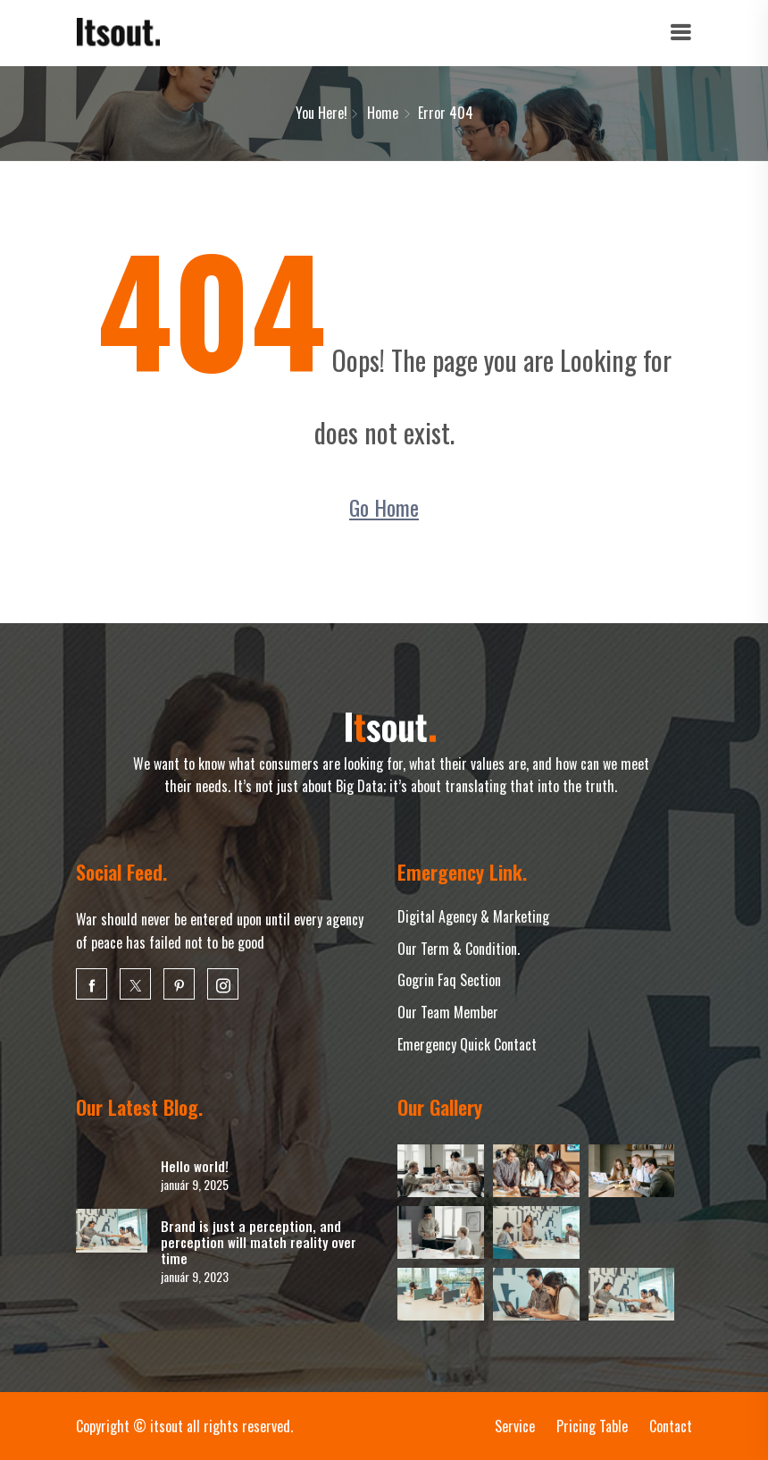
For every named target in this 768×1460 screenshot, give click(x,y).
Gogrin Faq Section (449, 980)
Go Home (384, 507)
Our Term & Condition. (458, 948)
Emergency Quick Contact (467, 1044)
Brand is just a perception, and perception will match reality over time (258, 1242)
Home (382, 112)
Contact (670, 1426)
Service (515, 1426)
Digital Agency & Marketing (473, 916)
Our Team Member (447, 1012)
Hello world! (195, 1166)
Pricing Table (592, 1426)
